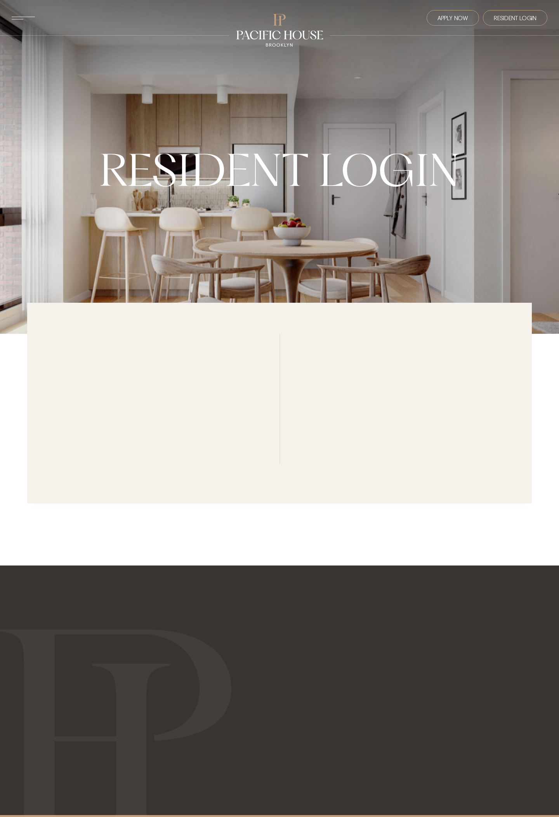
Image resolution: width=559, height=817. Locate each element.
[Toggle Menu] (23, 17)
